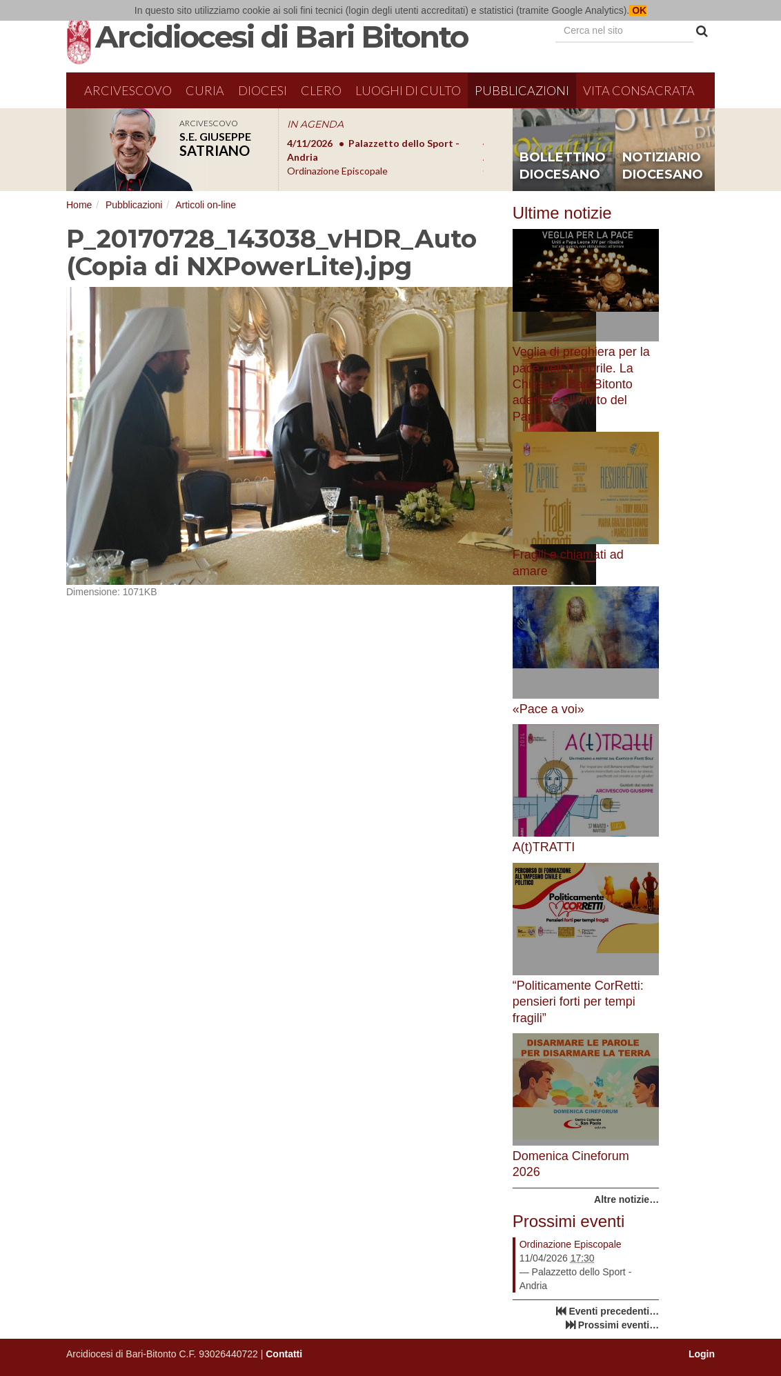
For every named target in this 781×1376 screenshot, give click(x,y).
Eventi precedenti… (614, 1311)
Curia (205, 90)
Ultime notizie (562, 212)
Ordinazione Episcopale (571, 1244)
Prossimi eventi (569, 1221)
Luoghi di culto (408, 90)
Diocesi (262, 90)
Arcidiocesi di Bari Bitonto (281, 36)
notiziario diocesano (662, 166)
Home (79, 204)
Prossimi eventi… (619, 1324)
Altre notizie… (626, 1199)
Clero (321, 90)
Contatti (284, 1353)
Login (702, 1353)
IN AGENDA (315, 124)
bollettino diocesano (563, 166)
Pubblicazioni (522, 90)
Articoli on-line (205, 204)
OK (637, 10)
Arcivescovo (128, 90)
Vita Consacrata (639, 90)
